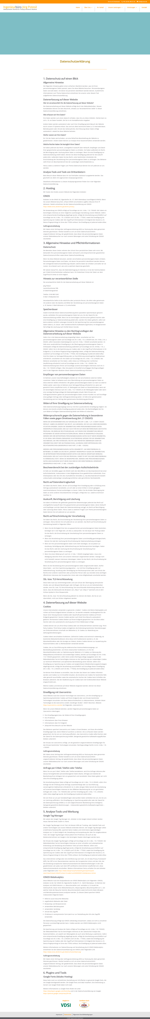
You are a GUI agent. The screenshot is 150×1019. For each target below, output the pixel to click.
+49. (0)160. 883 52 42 (129, 1)
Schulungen (131, 7)
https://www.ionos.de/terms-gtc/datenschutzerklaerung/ (62, 952)
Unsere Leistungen (114, 7)
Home (78, 7)
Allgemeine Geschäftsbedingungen (83, 1014)
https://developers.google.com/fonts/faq (56, 991)
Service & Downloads (114, 1)
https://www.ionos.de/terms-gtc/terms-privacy (58, 207)
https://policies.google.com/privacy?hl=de (57, 993)
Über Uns (87, 7)
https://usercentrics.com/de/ (52, 705)
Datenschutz (67, 1014)
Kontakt (144, 7)
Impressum (59, 1014)
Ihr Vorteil (100, 7)
